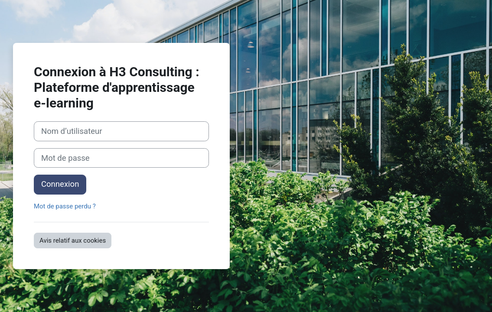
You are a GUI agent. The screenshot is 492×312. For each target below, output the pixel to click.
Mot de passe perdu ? (65, 206)
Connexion (60, 184)
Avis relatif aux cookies (72, 240)
